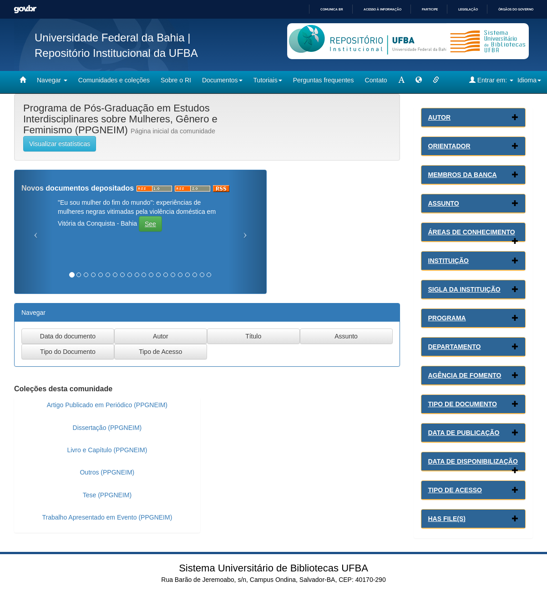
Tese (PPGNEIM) (107, 495)
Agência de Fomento (464, 375)
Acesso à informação (382, 9)
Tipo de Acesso (455, 490)
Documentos (222, 80)
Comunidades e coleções (114, 80)
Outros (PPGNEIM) (107, 472)
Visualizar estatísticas (59, 143)
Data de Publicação (464, 432)
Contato (376, 80)
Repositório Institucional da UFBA (116, 53)
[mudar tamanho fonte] (401, 80)
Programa (447, 318)
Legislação (468, 9)
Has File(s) (447, 518)
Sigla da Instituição (464, 289)
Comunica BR (331, 9)
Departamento (454, 346)
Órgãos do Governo (515, 9)
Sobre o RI (176, 80)
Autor (439, 117)
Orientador (449, 146)
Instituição (448, 260)
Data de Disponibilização (473, 461)
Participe (430, 9)
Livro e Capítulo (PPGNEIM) (107, 450)
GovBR (25, 9)
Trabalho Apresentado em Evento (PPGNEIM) (107, 517)
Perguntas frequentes (323, 80)
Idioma (529, 80)
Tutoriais (267, 80)
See (150, 223)
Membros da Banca (462, 174)
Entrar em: (491, 80)
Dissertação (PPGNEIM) (107, 427)
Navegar (52, 80)
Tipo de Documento (462, 404)
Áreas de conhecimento (471, 232)
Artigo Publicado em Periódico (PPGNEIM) (107, 405)
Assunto (443, 203)
